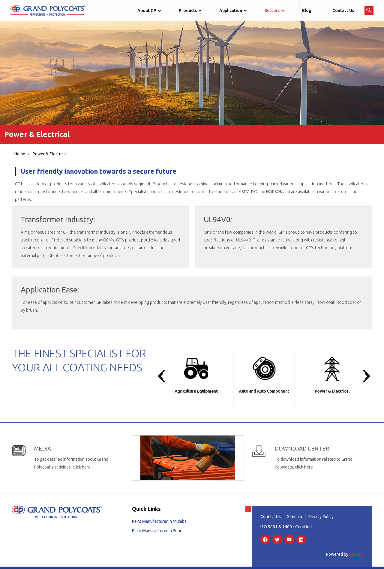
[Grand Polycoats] (48, 10)
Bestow (356, 553)
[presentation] (161, 376)
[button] (369, 10)
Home (19, 153)
